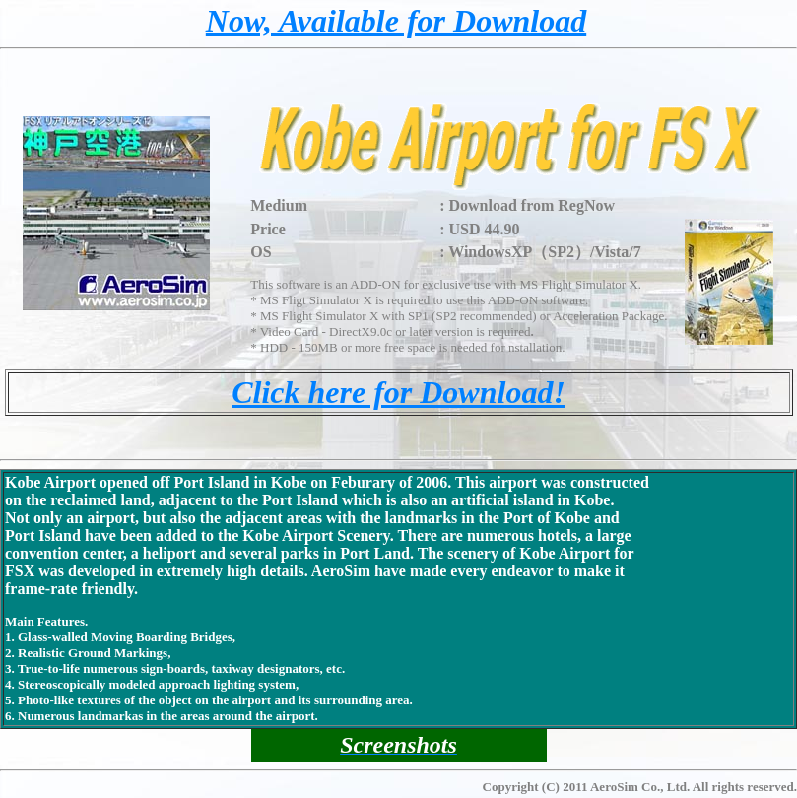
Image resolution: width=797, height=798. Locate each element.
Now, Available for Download (396, 20)
